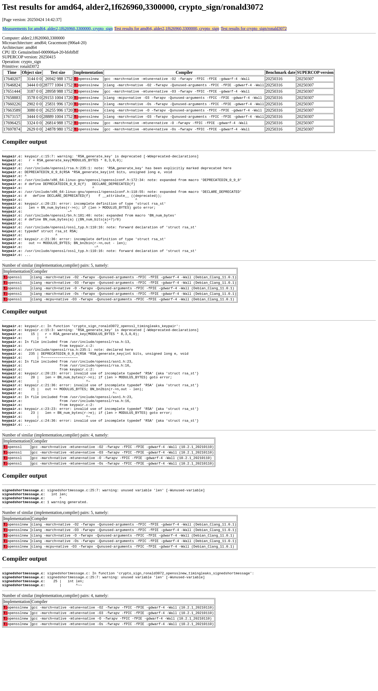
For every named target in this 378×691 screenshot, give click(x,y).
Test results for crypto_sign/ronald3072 (254, 28)
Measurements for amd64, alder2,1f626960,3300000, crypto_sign (57, 28)
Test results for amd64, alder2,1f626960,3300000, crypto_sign (166, 28)
